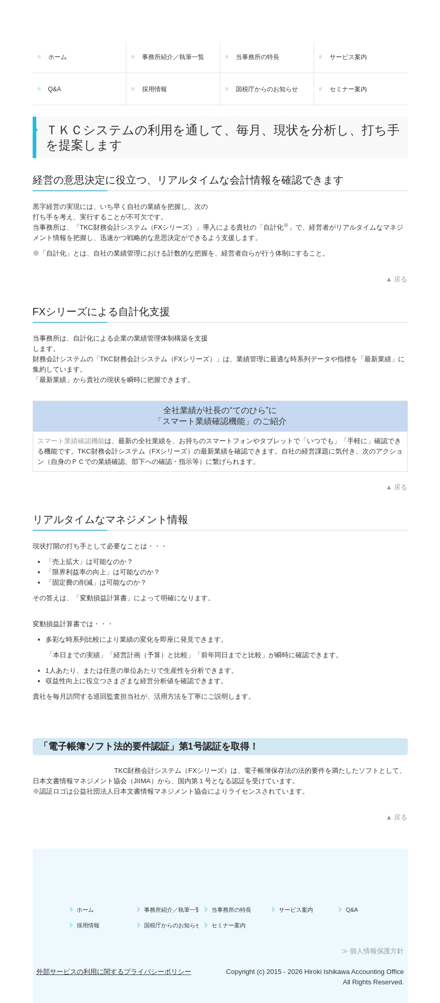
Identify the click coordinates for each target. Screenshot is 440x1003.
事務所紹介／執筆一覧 (173, 57)
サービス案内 (348, 57)
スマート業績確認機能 (71, 441)
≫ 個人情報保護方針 (373, 951)
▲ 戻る (396, 279)
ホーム (57, 57)
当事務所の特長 (257, 57)
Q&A (54, 89)
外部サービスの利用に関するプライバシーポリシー (113, 972)
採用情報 (154, 89)
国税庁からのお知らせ (267, 89)
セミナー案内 (348, 89)
